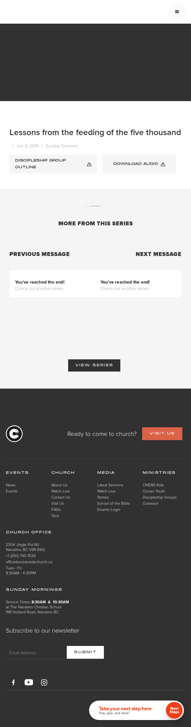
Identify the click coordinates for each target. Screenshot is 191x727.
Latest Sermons (110, 484)
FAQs (56, 509)
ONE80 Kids (153, 484)
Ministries (159, 473)
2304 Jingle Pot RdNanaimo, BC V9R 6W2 (25, 547)
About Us (59, 484)
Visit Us (57, 503)
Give (55, 515)
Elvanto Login (108, 509)
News (10, 484)
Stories (103, 497)
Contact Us (60, 497)
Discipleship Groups (159, 497)
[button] (177, 12)
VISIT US (162, 434)
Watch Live (60, 491)
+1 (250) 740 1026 (21, 555)
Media (106, 473)
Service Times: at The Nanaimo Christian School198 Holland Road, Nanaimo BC (37, 606)
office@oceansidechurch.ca (29, 561)
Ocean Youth (154, 491)
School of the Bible (113, 503)
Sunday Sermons (62, 146)
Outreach (151, 503)
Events (11, 491)
